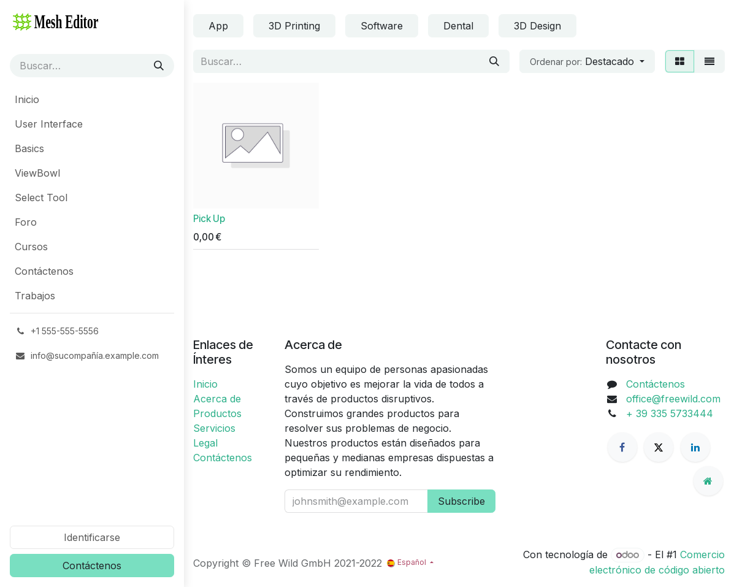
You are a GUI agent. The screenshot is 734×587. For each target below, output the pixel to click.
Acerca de (217, 399)
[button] (587, 61)
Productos (217, 413)
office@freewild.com (673, 399)
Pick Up (209, 218)
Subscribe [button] (461, 501)
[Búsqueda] (158, 65)
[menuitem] (92, 99)
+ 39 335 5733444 (669, 413)
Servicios (214, 428)
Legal (205, 443)
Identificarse (92, 537)
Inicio (205, 384)
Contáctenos (92, 565)
